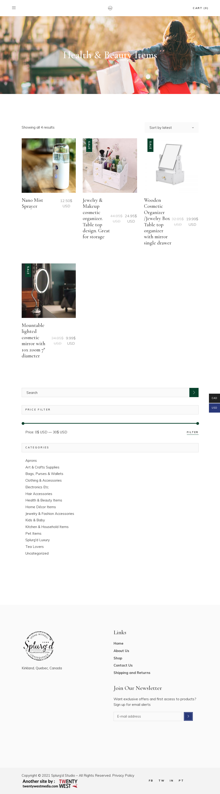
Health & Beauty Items (43, 500)
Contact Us (123, 665)
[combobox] (172, 127)
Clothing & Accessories (43, 480)
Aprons (31, 460)
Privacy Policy (123, 775)
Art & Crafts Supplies (42, 467)
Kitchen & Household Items (47, 527)
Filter (192, 432)
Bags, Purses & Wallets (44, 473)
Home (118, 643)
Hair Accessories (38, 494)
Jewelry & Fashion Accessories (49, 513)
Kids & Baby (35, 520)
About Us (121, 651)
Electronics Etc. (37, 487)
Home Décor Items (40, 507)
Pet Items (33, 533)
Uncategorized (37, 553)
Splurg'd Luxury (37, 540)
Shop (118, 658)
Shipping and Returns (132, 672)
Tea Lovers (34, 546)
